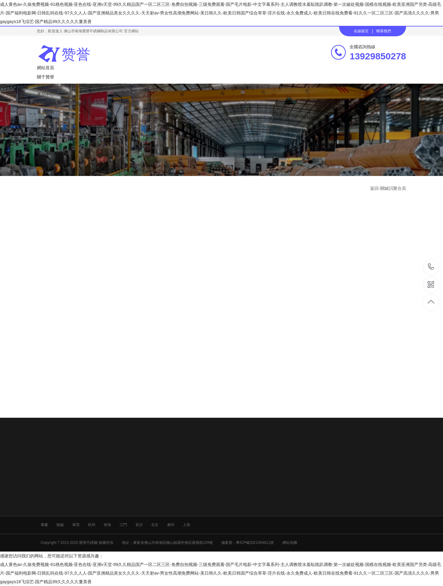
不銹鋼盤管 (75, 103)
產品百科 (64, 129)
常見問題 (101, 129)
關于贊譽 (45, 76)
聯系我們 (383, 31)
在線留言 (361, 31)
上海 (186, 525)
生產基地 (64, 85)
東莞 (76, 525)
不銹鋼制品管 (50, 103)
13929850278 (431, 267)
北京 (154, 525)
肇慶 (44, 525)
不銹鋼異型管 (100, 103)
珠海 (107, 525)
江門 (123, 525)
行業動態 (82, 129)
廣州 (170, 525)
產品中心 (45, 94)
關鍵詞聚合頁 (393, 188)
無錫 (60, 525)
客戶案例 (45, 112)
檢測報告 (119, 85)
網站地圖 (289, 542)
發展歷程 (82, 85)
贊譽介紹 (45, 85)
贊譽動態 (45, 129)
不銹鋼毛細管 (127, 103)
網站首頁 (45, 67)
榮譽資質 (101, 85)
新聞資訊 (45, 120)
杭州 (91, 525)
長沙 (139, 525)
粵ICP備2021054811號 (255, 542)
